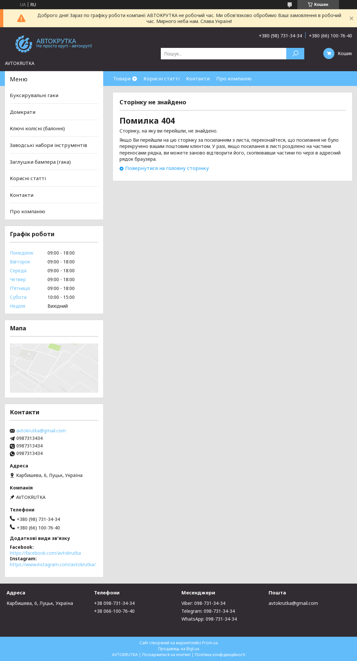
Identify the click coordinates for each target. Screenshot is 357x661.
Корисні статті (161, 78)
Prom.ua (210, 643)
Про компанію (234, 78)
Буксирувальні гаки (34, 95)
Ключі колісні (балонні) (37, 128)
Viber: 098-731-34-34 (203, 603)
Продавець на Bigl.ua (178, 648)
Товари (122, 78)
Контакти (198, 78)
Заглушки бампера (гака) (40, 161)
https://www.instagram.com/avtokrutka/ (53, 564)
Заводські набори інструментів (48, 145)
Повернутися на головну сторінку (167, 168)
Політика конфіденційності (220, 654)
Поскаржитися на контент (166, 654)
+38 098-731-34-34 (114, 603)
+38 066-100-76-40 (114, 611)
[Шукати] (295, 53)
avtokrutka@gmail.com (41, 431)
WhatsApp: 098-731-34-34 (209, 619)
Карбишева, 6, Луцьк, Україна (40, 603)
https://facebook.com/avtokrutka (45, 553)
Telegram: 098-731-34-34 (208, 611)
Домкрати (22, 112)
